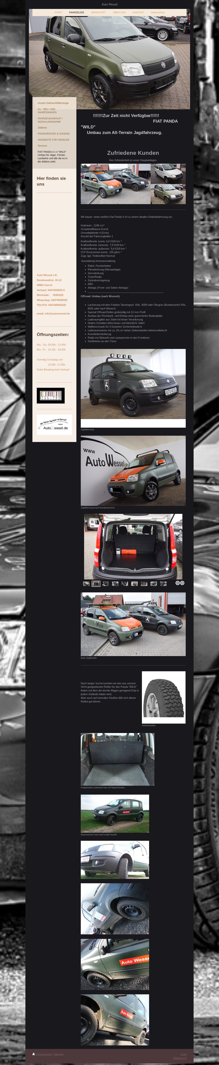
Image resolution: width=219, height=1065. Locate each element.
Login (183, 1054)
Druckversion (42, 1054)
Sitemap (58, 1054)
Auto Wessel (110, 4)
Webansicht (180, 1058)
